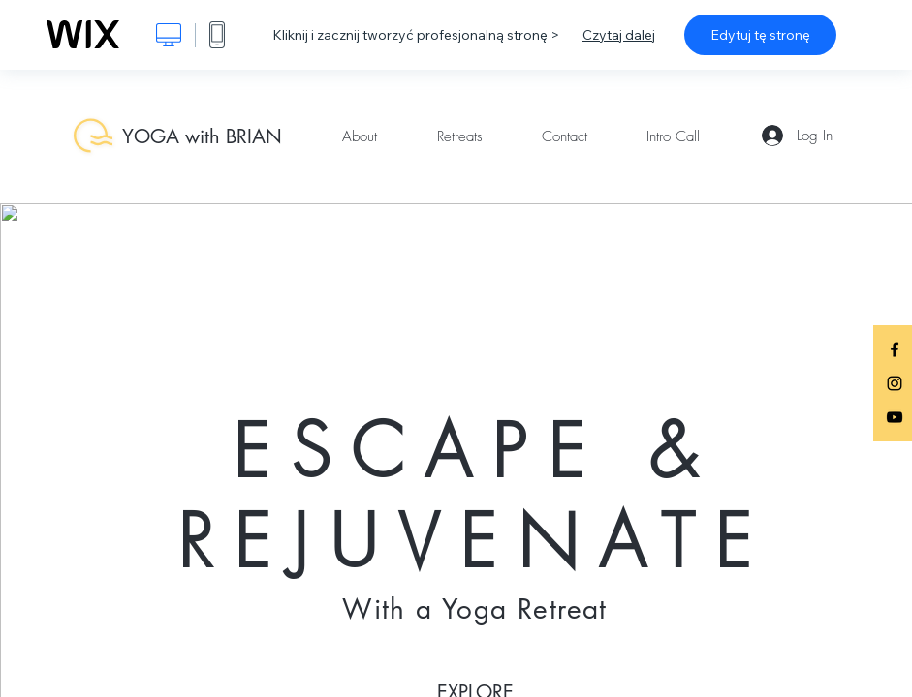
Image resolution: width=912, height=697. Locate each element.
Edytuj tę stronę (760, 35)
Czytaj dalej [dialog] (618, 35)
